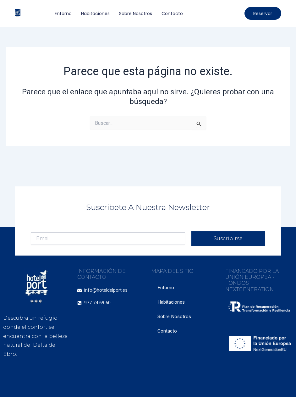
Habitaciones (95, 13)
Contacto (172, 13)
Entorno (63, 13)
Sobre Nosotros (135, 13)
